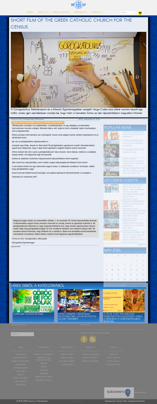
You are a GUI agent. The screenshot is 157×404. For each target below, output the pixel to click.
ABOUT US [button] (43, 12)
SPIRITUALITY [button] (81, 12)
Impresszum (78, 401)
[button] (146, 12)
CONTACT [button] (97, 12)
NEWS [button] (30, 12)
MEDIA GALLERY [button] (61, 12)
